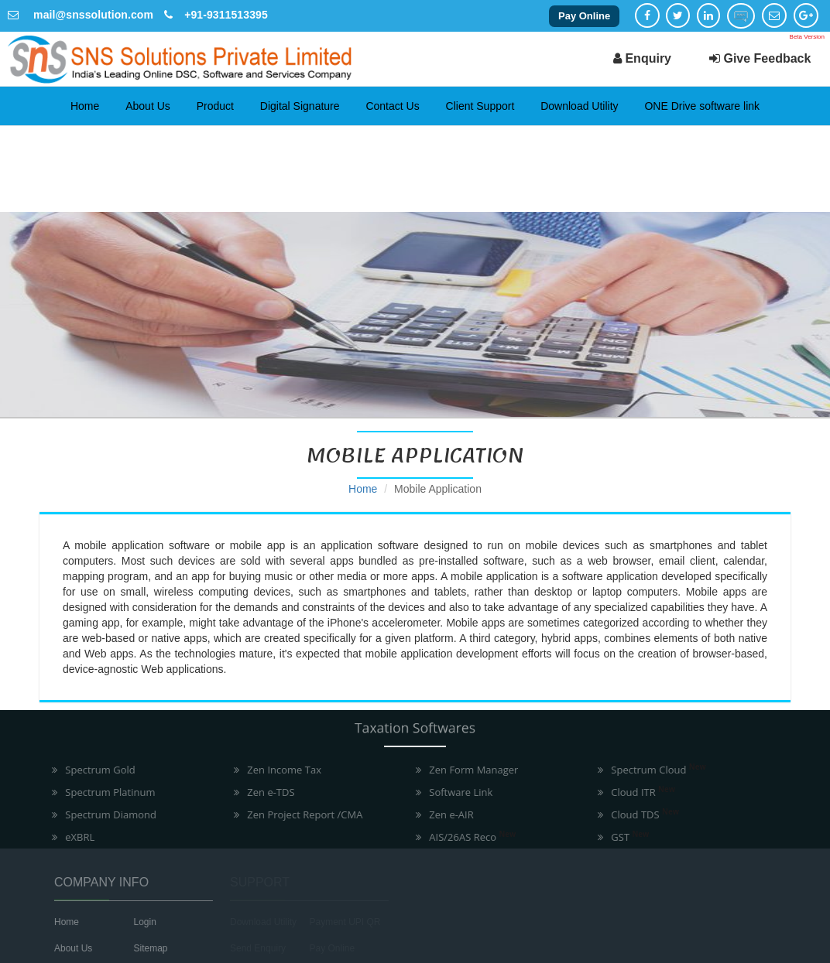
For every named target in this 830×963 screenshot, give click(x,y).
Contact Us (392, 106)
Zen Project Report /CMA (299, 814)
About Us (147, 106)
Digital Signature (300, 106)
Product (215, 106)
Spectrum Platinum (104, 792)
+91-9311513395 (226, 15)
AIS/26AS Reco (467, 837)
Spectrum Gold (94, 770)
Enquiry (642, 58)
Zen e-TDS (265, 792)
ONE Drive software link (702, 106)
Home (84, 106)
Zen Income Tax (279, 770)
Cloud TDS (639, 814)
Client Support (480, 106)
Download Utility (579, 106)
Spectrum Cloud (653, 770)
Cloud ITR (637, 792)
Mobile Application (438, 489)
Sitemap (145, 948)
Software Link (455, 792)
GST (624, 837)
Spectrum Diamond (105, 814)
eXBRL (74, 837)
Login (139, 922)
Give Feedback (760, 58)
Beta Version (807, 36)
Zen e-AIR (446, 814)
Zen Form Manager (468, 770)
